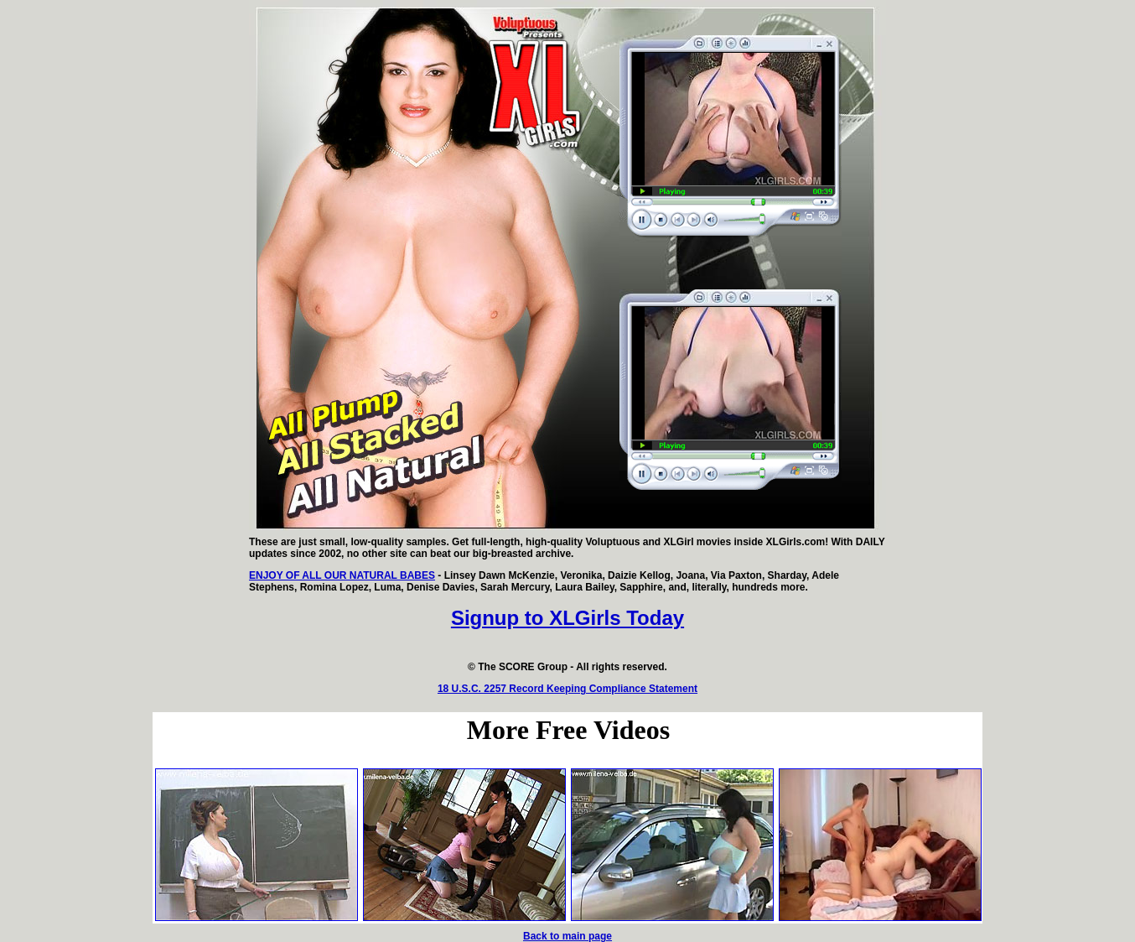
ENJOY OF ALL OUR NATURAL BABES (342, 575)
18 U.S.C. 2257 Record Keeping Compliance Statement (567, 689)
